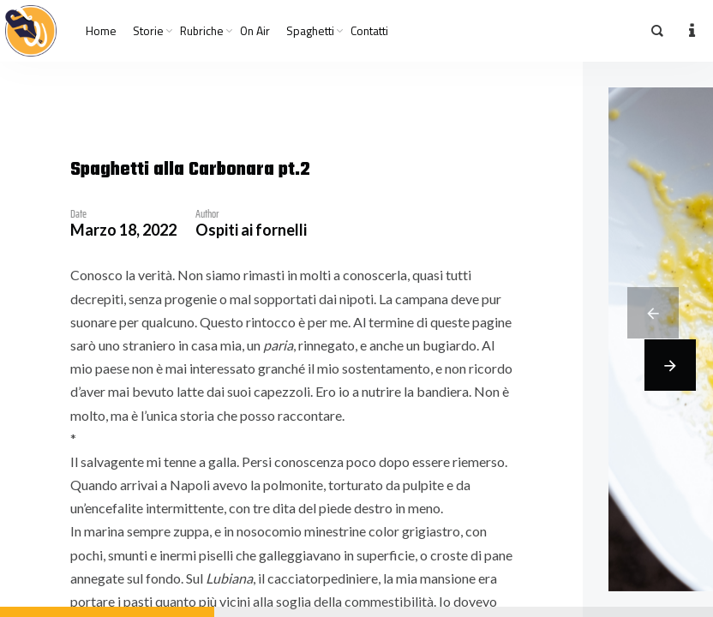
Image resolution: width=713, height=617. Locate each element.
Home (101, 30)
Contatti (369, 30)
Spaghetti (310, 30)
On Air (255, 30)
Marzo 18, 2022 (123, 229)
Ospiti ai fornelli (251, 229)
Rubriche (202, 30)
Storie (148, 30)
